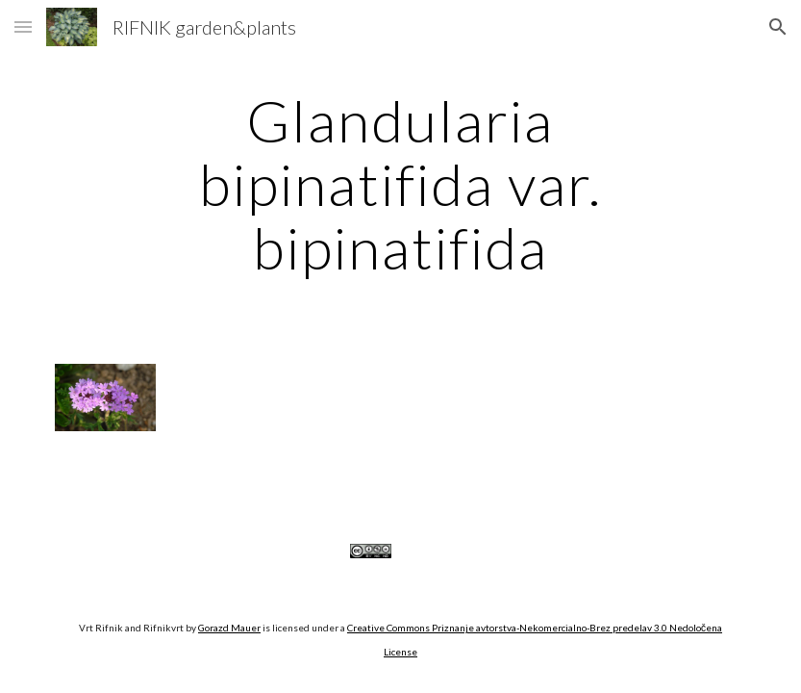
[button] (23, 26)
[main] (400, 184)
